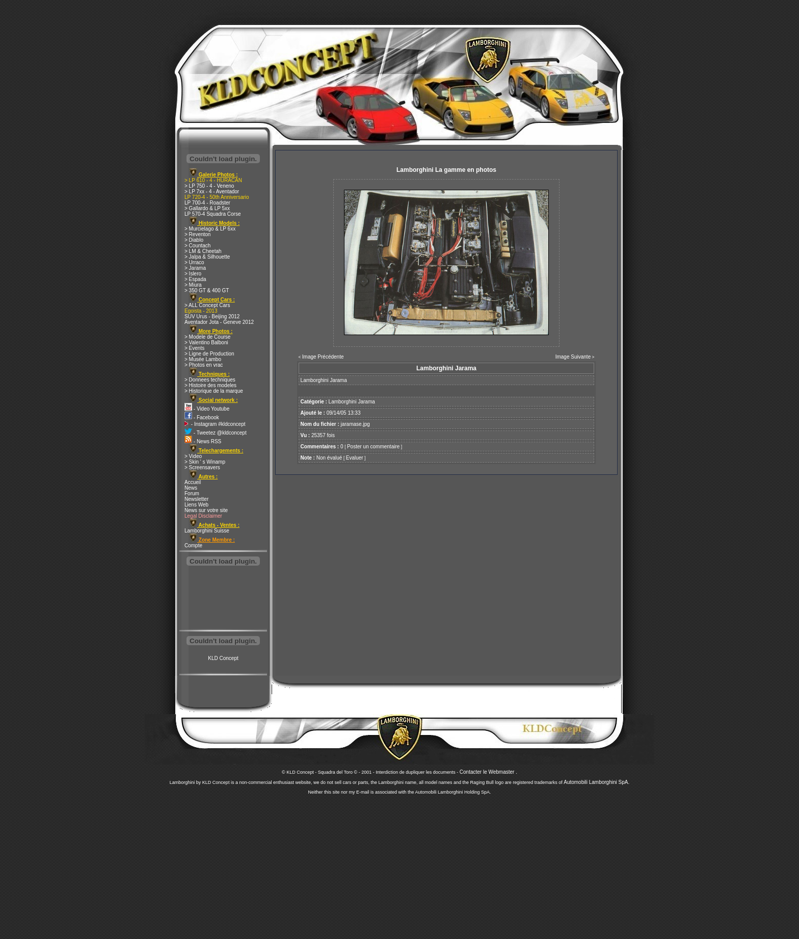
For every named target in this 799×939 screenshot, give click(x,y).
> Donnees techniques (209, 380)
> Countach (197, 245)
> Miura (193, 285)
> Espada (195, 279)
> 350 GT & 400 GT (206, 290)
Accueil (192, 482)
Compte (193, 545)
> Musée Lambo (202, 359)
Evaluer (354, 458)
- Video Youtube (206, 409)
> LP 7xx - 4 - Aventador (211, 191)
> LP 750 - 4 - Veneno (209, 186)
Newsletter (196, 499)
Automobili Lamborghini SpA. (596, 782)
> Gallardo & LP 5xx (207, 208)
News (190, 488)
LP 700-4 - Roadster (207, 203)
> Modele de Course (207, 337)
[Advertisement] (223, 599)
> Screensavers (202, 467)
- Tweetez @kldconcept (215, 433)
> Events (194, 348)
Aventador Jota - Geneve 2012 (219, 322)
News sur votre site (206, 510)
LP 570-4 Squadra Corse (212, 214)
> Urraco (194, 262)
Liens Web (196, 504)
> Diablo (193, 240)
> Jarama (195, 268)
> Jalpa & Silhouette (207, 257)
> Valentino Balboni (206, 342)
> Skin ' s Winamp (204, 462)
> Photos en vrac (203, 365)
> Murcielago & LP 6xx (209, 229)
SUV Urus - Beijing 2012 (211, 316)
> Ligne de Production (209, 354)
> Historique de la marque (213, 391)
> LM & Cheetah (203, 251)
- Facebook (201, 417)
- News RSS (202, 441)
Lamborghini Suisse (206, 531)
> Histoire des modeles (210, 385)
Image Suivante (573, 357)
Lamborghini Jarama (352, 401)
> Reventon (197, 234)
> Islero (192, 273)
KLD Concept (223, 658)
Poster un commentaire (373, 446)
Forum (191, 493)
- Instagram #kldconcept (215, 424)
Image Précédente (323, 357)
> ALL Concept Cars (207, 305)
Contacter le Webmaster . (488, 772)
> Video (193, 456)
